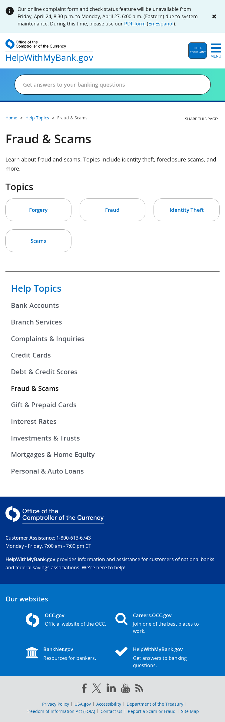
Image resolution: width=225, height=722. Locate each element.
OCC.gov (55, 615)
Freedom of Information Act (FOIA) (60, 711)
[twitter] (96, 689)
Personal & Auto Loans (47, 471)
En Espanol (161, 23)
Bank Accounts (35, 305)
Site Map (190, 711)
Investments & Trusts (45, 438)
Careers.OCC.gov (152, 615)
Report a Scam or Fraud (152, 711)
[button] (197, 50)
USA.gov (82, 704)
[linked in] (111, 689)
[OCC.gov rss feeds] (139, 689)
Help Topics (36, 288)
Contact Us (111, 711)
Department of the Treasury (155, 704)
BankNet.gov (58, 649)
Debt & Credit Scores (44, 371)
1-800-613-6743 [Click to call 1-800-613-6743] (73, 537)
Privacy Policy (55, 704)
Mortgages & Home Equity (53, 454)
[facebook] (84, 689)
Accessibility (108, 704)
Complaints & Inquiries (47, 338)
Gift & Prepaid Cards (44, 404)
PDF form (135, 23)
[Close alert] (214, 16)
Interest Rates (34, 421)
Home (11, 118)
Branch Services (36, 322)
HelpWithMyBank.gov (158, 649)
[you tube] (125, 689)
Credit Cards (31, 355)
